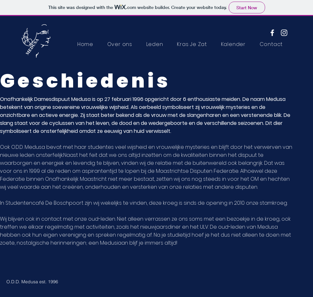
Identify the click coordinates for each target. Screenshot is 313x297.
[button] (155, 44)
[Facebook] (272, 32)
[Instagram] (284, 32)
